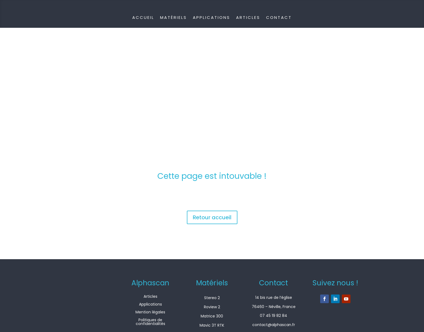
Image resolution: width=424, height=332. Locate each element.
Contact (279, 17)
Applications (211, 17)
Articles (248, 17)
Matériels (173, 17)
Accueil (143, 17)
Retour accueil (212, 217)
